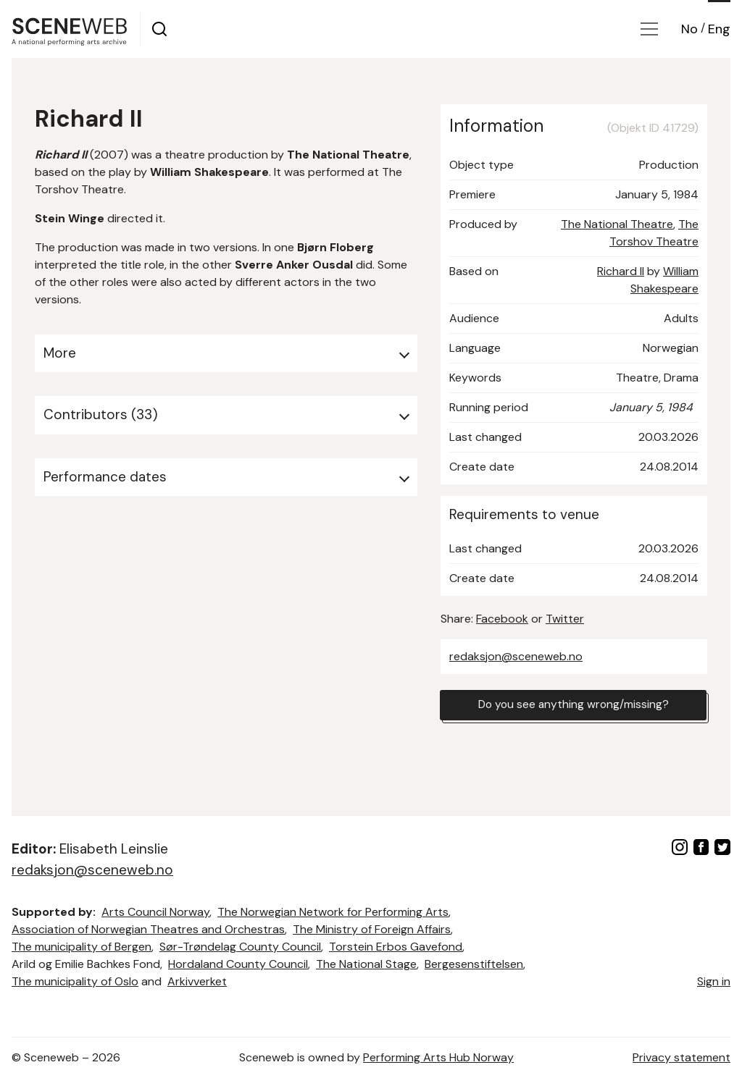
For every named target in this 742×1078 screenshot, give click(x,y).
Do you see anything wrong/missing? (573, 705)
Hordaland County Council (238, 964)
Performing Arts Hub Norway (438, 1057)
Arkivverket (197, 981)
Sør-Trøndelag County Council (240, 946)
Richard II (620, 271)
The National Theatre (617, 224)
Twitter (565, 618)
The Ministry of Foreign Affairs (372, 929)
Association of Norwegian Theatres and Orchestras (148, 929)
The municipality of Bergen (81, 946)
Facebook (502, 618)
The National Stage (366, 964)
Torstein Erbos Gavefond (395, 946)
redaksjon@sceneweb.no (516, 656)
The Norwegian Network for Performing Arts (333, 911)
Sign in (713, 981)
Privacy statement (681, 1057)
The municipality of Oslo (75, 981)
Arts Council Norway (155, 911)
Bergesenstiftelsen (474, 964)
